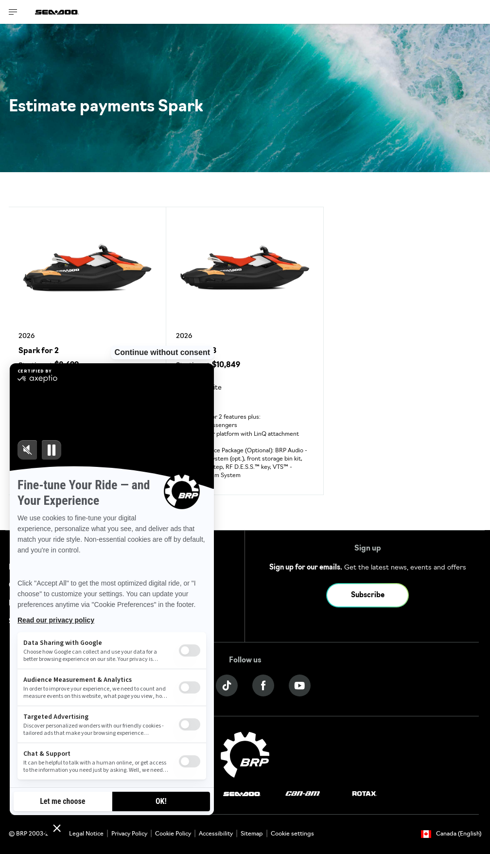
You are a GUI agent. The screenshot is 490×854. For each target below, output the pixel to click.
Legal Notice (86, 834)
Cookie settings (292, 834)
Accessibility (216, 834)
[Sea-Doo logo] (57, 12)
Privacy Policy (129, 834)
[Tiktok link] (227, 685)
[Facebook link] (263, 685)
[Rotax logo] (364, 794)
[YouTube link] (300, 685)
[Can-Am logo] (302, 794)
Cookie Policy (173, 834)
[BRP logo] (245, 755)
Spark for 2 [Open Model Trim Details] (38, 351)
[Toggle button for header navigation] (13, 12)
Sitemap (252, 834)
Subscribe (368, 595)
